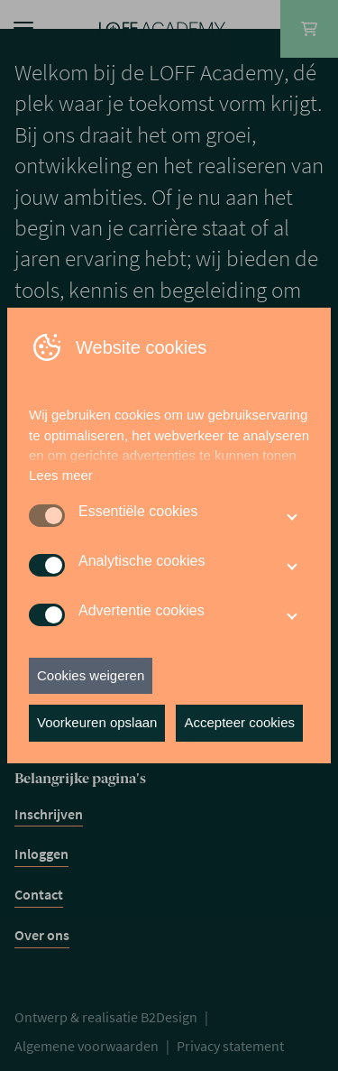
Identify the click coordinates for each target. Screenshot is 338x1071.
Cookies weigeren (90, 675)
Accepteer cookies (239, 722)
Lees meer (61, 475)
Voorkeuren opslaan (97, 722)
